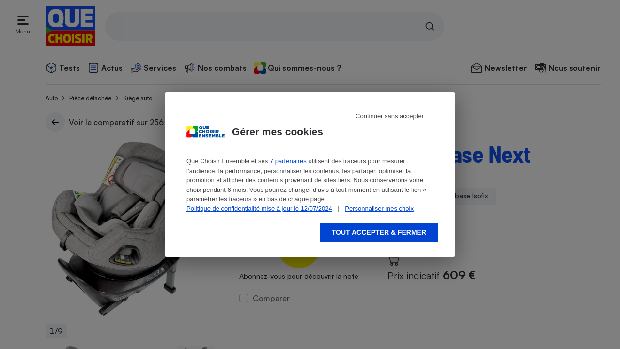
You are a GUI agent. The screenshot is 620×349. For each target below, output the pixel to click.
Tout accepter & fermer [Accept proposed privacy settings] (379, 232)
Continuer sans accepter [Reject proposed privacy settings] (390, 116)
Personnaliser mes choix (379, 208)
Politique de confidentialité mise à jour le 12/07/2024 (259, 208)
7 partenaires (288, 161)
